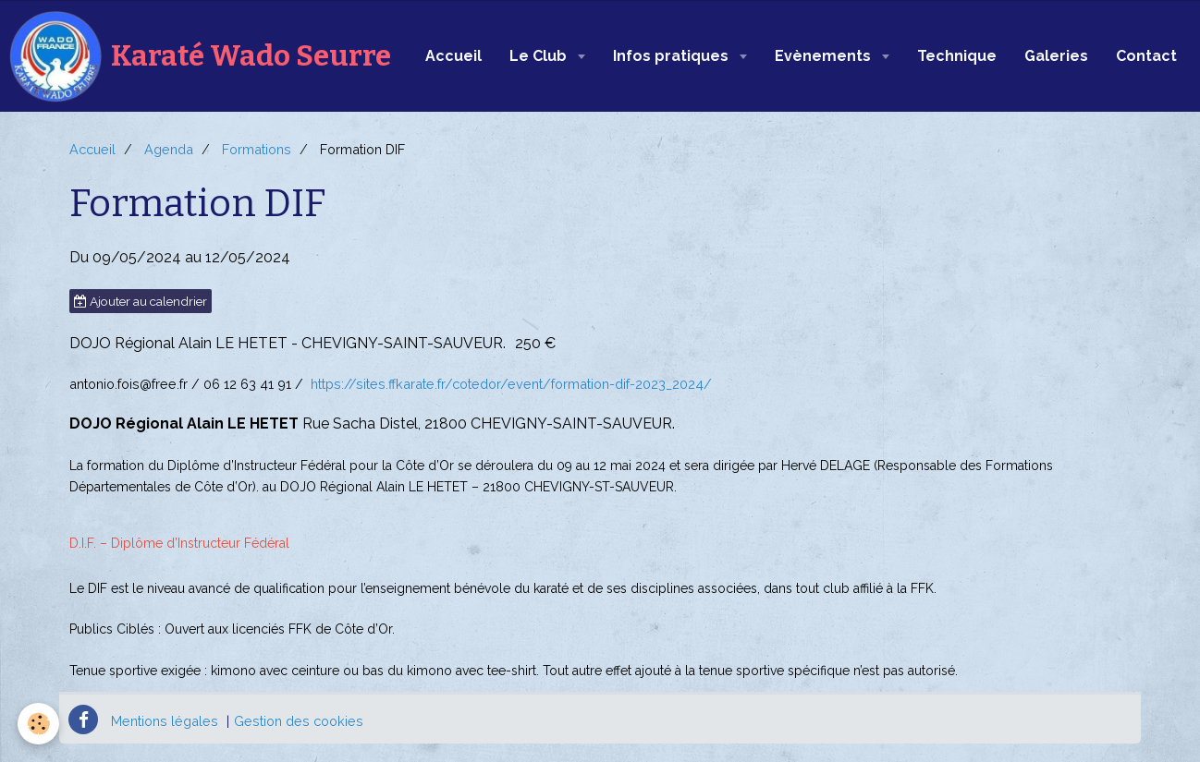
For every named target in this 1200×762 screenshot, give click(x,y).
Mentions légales (164, 721)
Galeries (1056, 56)
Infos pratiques (672, 56)
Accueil (453, 56)
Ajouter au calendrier (140, 301)
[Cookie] (39, 723)
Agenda (168, 149)
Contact (1146, 56)
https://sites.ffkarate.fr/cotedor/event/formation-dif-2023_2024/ (511, 384)
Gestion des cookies (298, 721)
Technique (957, 56)
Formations (256, 149)
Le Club (539, 56)
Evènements (825, 56)
